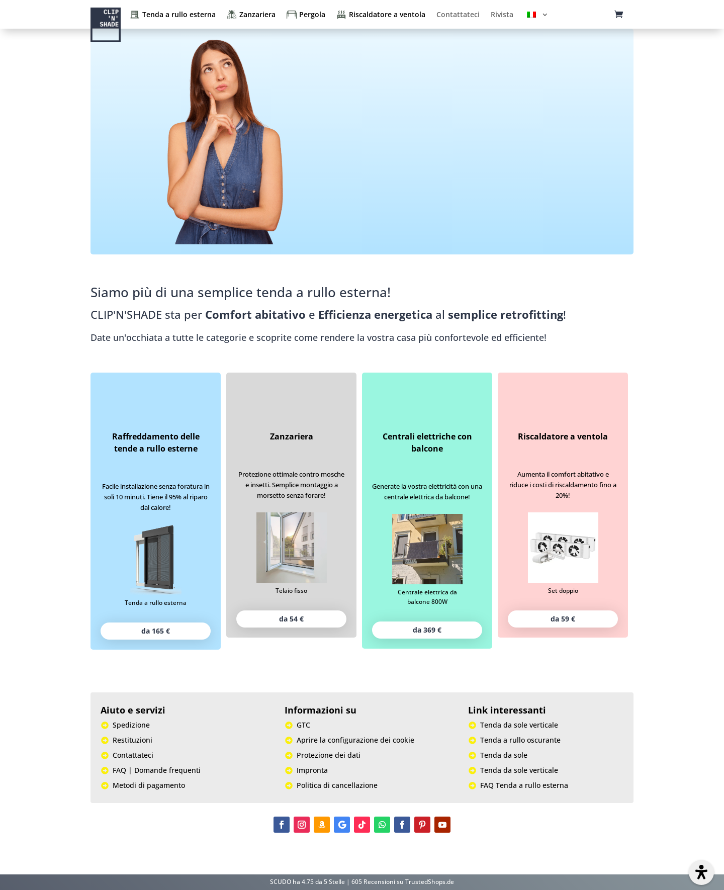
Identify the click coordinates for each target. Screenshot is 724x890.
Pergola (312, 14)
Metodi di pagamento (149, 786)
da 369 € (427, 630)
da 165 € (155, 631)
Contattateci (458, 14)
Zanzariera (257, 14)
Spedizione (131, 726)
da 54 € (291, 619)
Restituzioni (132, 741)
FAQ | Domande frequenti (157, 771)
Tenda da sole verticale (519, 726)
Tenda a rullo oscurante (520, 741)
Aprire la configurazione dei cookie (355, 741)
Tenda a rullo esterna (179, 14)
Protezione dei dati (328, 756)
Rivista (502, 14)
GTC (303, 726)
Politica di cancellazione (337, 786)
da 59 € (563, 619)
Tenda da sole (503, 756)
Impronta (312, 771)
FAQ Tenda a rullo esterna (524, 786)
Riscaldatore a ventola (387, 14)
